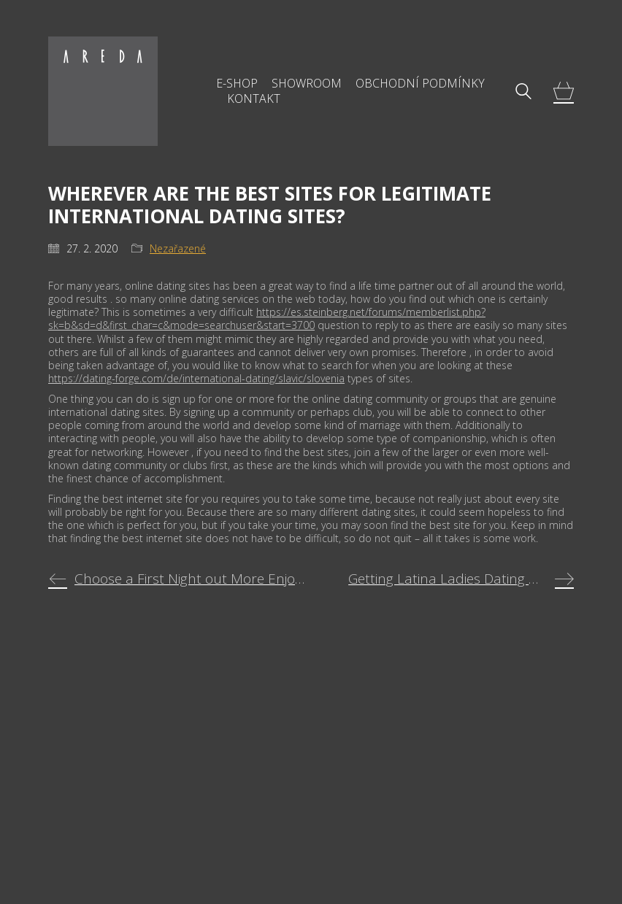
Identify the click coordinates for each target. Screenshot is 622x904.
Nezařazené (178, 248)
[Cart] (563, 92)
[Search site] (523, 92)
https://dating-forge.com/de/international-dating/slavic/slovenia (196, 378)
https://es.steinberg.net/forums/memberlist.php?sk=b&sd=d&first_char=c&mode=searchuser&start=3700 (266, 318)
